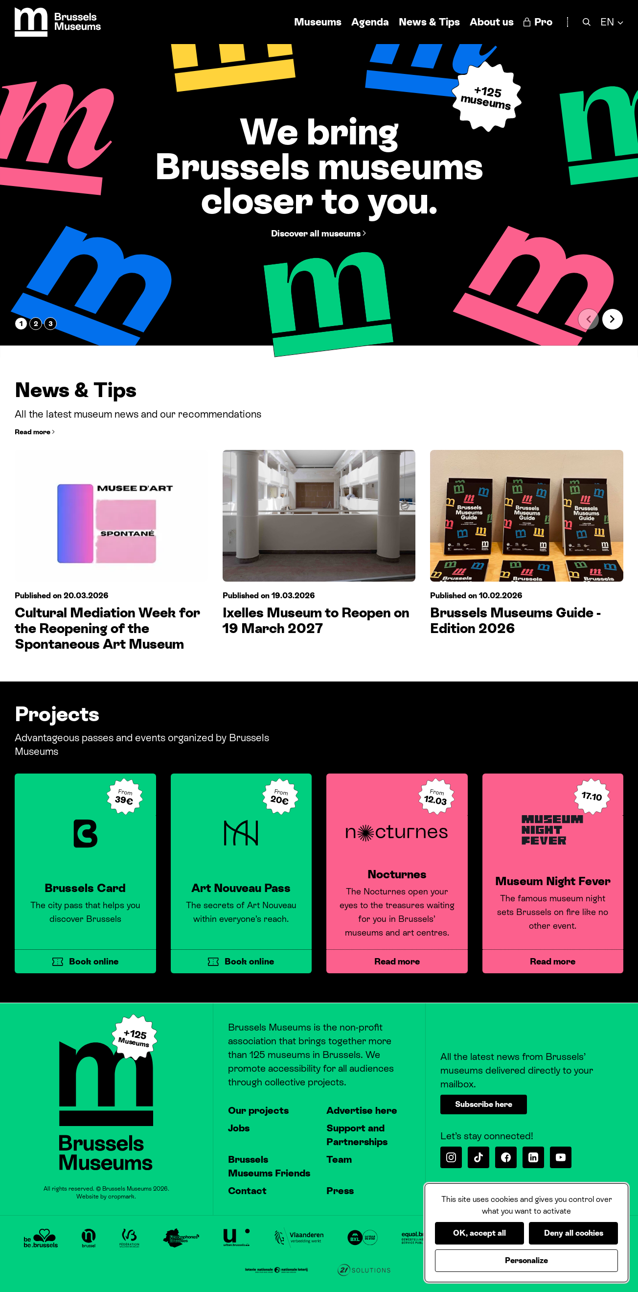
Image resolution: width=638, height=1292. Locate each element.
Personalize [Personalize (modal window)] (526, 1260)
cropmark (121, 1196)
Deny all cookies (573, 1233)
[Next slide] (612, 319)
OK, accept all (479, 1233)
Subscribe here (483, 1104)
